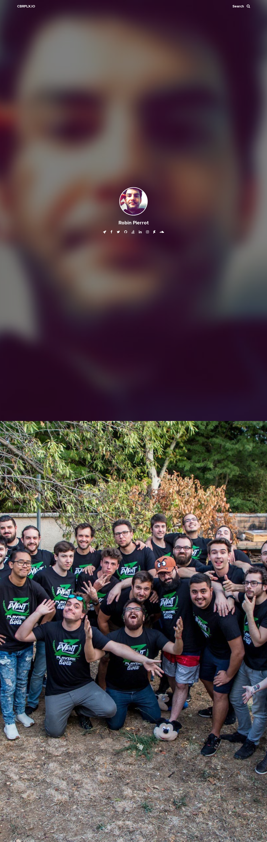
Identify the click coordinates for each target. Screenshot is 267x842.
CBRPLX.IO (26, 6)
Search (241, 6)
